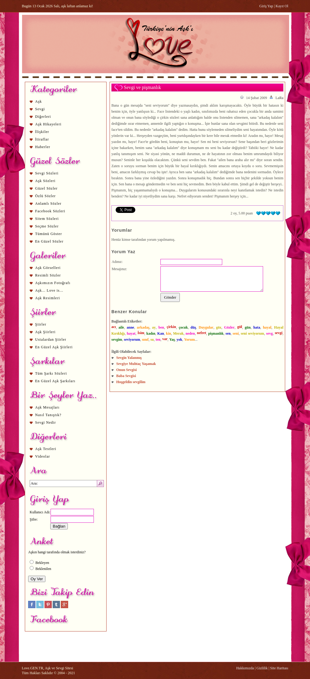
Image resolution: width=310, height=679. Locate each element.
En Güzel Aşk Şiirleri (54, 347)
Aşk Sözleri (45, 181)
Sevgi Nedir (45, 422)
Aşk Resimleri (47, 298)
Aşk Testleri (45, 449)
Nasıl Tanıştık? (48, 415)
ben (161, 327)
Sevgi (40, 109)
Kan (160, 333)
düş (193, 327)
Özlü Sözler (45, 196)
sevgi (278, 333)
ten (158, 339)
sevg (269, 333)
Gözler (229, 327)
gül (239, 327)
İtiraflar (42, 139)
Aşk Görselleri (48, 268)
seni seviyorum (252, 333)
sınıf (145, 339)
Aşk (38, 101)
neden (190, 333)
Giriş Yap (266, 6)
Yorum (189, 339)
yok (179, 339)
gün (248, 327)
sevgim (116, 339)
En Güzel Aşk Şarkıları (55, 381)
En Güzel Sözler (49, 241)
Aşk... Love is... (49, 290)
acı (113, 327)
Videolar (42, 456)
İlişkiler (42, 132)
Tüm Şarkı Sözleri (51, 373)
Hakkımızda (245, 668)
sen (228, 333)
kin (168, 333)
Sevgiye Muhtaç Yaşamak (136, 364)
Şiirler (40, 324)
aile (121, 327)
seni (235, 333)
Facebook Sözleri (50, 211)
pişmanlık (216, 333)
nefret (201, 333)
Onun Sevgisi (126, 370)
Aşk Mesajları (47, 407)
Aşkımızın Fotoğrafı (53, 283)
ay (154, 327)
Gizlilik (262, 668)
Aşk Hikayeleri (48, 124)
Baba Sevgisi (126, 376)
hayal (267, 327)
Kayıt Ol (281, 6)
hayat (131, 333)
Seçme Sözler (47, 226)
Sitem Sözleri (47, 219)
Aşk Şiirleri (45, 332)
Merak (178, 333)
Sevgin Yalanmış (129, 358)
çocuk (183, 327)
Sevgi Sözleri (46, 173)
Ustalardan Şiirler (50, 339)
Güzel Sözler (46, 188)
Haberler (42, 147)
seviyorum (132, 339)
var (164, 339)
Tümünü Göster (48, 234)
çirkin (171, 327)
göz (218, 327)
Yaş (172, 339)
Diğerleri (43, 116)
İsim (140, 333)
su (152, 339)
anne (130, 327)
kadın (151, 333)
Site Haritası (279, 668)
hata (256, 327)
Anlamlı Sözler (48, 203)
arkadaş (143, 327)
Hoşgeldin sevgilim (130, 382)
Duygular (206, 327)
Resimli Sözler (48, 275)
